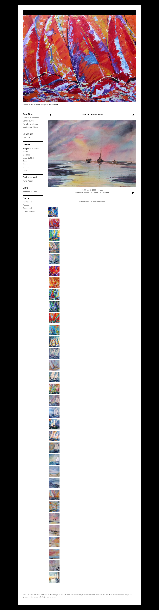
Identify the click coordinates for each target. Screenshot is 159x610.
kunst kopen (28, 181)
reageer (26, 205)
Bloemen (26, 155)
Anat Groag (28, 114)
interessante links (30, 191)
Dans (25, 161)
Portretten (26, 167)
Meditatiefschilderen (30, 127)
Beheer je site (28, 105)
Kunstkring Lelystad (30, 124)
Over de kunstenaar (31, 118)
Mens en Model (29, 158)
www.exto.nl (45, 595)
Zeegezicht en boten (31, 149)
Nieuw (25, 152)
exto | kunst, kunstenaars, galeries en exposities (30, 12)
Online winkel (30, 177)
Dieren (25, 170)
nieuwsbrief (27, 202)
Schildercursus (28, 121)
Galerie (26, 144)
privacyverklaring (29, 211)
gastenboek (27, 208)
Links (25, 188)
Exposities (28, 134)
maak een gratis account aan (47, 105)
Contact (27, 198)
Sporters (26, 164)
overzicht (26, 137)
